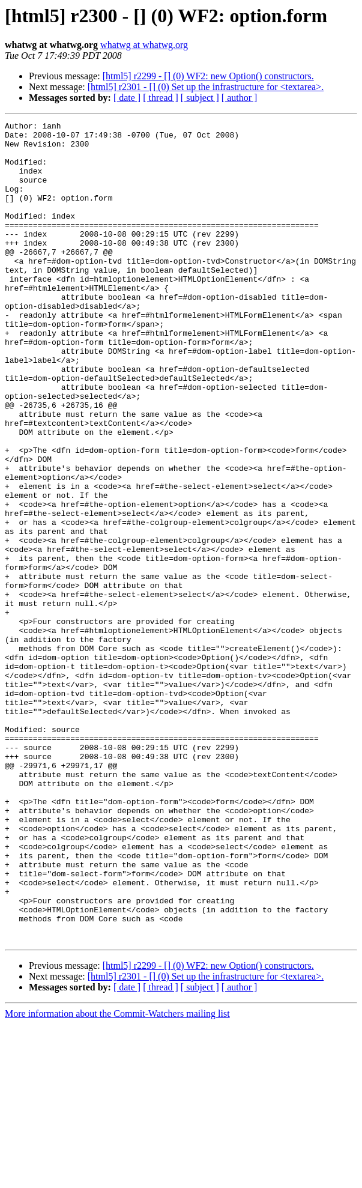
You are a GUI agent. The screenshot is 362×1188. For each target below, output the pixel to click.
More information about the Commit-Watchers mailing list (117, 1177)
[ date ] (126, 97)
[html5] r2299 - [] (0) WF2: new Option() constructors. (208, 76)
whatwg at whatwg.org (144, 45)
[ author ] (240, 97)
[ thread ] (160, 97)
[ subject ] (200, 97)
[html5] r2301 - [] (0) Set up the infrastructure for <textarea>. (206, 87)
